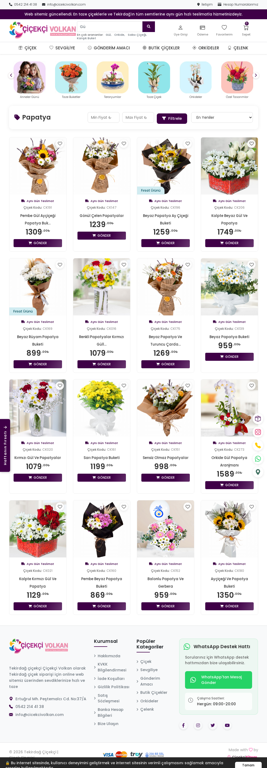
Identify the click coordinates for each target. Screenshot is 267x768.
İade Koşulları (109, 676)
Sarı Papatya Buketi (102, 456)
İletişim (205, 4)
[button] (43, 48)
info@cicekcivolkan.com (64, 4)
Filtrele (172, 116)
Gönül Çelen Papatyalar (101, 214)
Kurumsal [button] (106, 640)
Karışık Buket (86, 38)
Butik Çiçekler (161, 48)
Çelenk (238, 48)
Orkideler (205, 48)
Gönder (37, 241)
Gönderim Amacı (109, 48)
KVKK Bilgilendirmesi (110, 665)
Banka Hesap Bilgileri (109, 710)
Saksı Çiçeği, (137, 34)
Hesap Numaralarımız (238, 4)
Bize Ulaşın (106, 722)
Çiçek (28, 48)
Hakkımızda (107, 654)
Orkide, (119, 34)
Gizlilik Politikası (111, 685)
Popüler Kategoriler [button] (150, 642)
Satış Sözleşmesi (107, 696)
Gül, (108, 34)
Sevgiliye (62, 48)
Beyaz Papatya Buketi (229, 335)
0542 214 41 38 (23, 4)
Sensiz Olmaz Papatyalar (165, 456)
